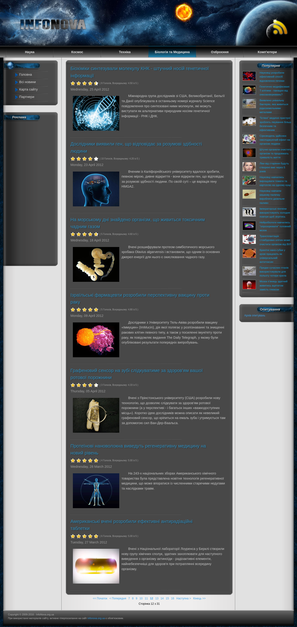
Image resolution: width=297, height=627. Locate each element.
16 (172, 598)
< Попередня (118, 598)
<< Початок (100, 598)
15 (167, 598)
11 (146, 598)
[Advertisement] (33, 192)
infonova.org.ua (96, 618)
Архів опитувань (254, 315)
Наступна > (183, 598)
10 (140, 598)
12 (151, 598)
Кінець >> (199, 598)
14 (162, 598)
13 (156, 598)
